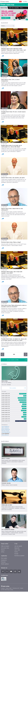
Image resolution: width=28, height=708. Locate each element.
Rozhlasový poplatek (19, 555)
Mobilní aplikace (5, 564)
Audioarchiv (4, 560)
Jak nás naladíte (14, 8)
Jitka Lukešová (5, 428)
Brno (25, 395)
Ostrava (24, 408)
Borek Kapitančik (6, 429)
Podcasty (3, 562)
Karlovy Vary (23, 402)
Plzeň (24, 412)
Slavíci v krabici (6, 458)
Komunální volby (5, 548)
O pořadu (4, 364)
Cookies (3, 588)
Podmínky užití (16, 588)
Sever (24, 414)
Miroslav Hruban (5, 430)
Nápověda (17, 548)
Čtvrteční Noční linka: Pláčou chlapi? (11, 242)
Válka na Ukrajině (5, 546)
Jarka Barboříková (6, 432)
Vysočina (24, 416)
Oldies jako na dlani (7, 505)
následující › (25, 354)
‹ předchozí (2, 354)
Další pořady (5, 441)
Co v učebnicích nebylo (8, 529)
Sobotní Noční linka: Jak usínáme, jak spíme (13, 177)
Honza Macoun (5, 435)
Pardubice (23, 410)
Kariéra (16, 551)
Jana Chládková (5, 426)
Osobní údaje (8, 588)
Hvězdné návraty (6, 483)
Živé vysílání (4, 558)
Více (22, 8)
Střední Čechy (23, 393)
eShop (2, 551)
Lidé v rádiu (17, 550)
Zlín (25, 418)
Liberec (24, 404)
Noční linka (5, 381)
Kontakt (16, 553)
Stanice (3, 550)
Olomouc (24, 406)
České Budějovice (22, 397)
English (21, 588)
